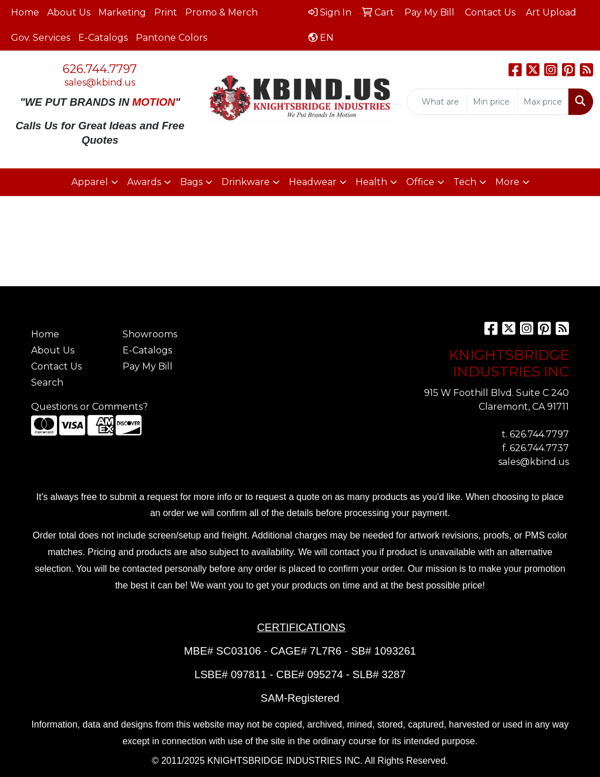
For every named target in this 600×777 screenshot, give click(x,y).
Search (47, 382)
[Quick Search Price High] (543, 102)
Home (25, 12)
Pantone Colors (171, 37)
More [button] (507, 181)
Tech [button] (464, 181)
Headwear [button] (313, 181)
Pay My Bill (148, 366)
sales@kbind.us (99, 82)
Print (165, 12)
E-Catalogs (103, 37)
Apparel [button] (89, 181)
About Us (68, 12)
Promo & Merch (221, 12)
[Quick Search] (437, 102)
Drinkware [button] (245, 181)
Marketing (122, 12)
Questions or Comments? (89, 406)
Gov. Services (40, 37)
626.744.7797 (100, 69)
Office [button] (420, 181)
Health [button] (371, 181)
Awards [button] (144, 181)
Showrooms (150, 334)
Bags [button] (191, 181)
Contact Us (56, 366)
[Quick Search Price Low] (492, 102)
